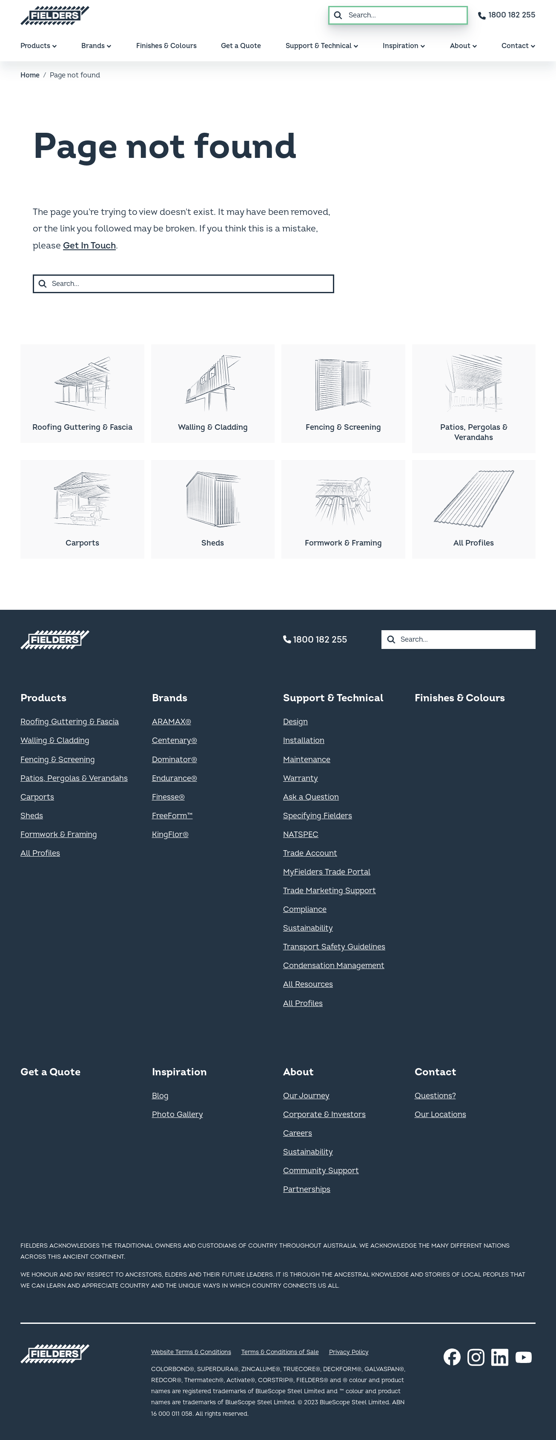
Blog (160, 1096)
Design (295, 722)
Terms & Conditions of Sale (280, 1352)
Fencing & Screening (57, 760)
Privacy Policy (349, 1352)
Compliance (305, 909)
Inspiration (179, 1072)
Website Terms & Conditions (191, 1352)
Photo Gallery (177, 1115)
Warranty (300, 778)
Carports (37, 797)
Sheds (31, 816)
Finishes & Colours (460, 698)
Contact (435, 1072)
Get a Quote (50, 1072)
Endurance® (174, 778)
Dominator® (174, 760)
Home (30, 75)
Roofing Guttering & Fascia (69, 722)
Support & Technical (333, 698)
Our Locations (440, 1115)
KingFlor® (170, 835)
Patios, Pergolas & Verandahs (74, 778)
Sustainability (308, 928)
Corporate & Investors (324, 1115)
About (298, 1072)
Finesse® (168, 797)
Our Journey (306, 1096)
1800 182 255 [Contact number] (315, 640)
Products (43, 698)
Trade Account (310, 853)
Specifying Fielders (317, 816)
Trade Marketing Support (329, 891)
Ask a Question (311, 797)
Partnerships (306, 1189)
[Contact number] (507, 15)
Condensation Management (333, 966)
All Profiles (40, 853)
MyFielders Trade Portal (326, 872)
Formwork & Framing (58, 835)
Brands (169, 698)
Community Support (321, 1171)
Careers (297, 1133)
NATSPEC (300, 835)
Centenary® (174, 741)
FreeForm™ (172, 816)
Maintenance (306, 760)
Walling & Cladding (54, 741)
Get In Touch (89, 245)
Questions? (435, 1096)
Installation (303, 741)
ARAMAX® (171, 722)
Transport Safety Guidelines (334, 947)
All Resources (308, 984)
